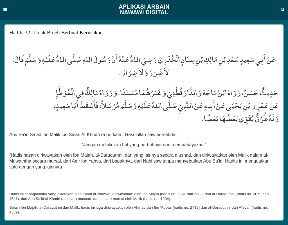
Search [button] (283, 10)
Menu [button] (5, 10)
